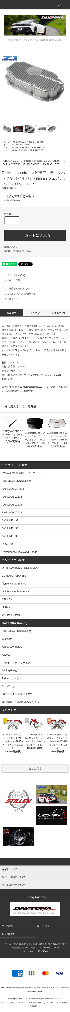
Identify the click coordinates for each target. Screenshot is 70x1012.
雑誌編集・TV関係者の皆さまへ (20, 702)
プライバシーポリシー (47, 948)
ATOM (45, 951)
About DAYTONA (12, 646)
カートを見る (43, 926)
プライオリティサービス (16, 662)
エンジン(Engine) (36, 142)
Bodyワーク (9, 686)
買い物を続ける (10, 299)
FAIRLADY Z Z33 (19, 142)
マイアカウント (9, 926)
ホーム (6, 142)
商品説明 (12, 312)
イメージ (35, 312)
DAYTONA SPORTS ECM (17, 694)
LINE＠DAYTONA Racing (16, 630)
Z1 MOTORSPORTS (20, 145)
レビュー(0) (58, 312)
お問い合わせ (8, 933)
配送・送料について (41, 944)
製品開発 (7, 638)
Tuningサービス (12, 670)
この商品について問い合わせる (18, 293)
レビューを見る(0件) (12, 275)
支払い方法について (22, 944)
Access (6, 654)
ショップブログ (28, 951)
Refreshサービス (11, 678)
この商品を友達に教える (14, 288)
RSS (40, 951)
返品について (10, 246)
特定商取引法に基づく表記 (17, 251)
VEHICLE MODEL (19, 150)
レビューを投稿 (10, 280)
